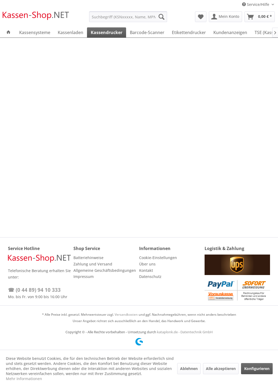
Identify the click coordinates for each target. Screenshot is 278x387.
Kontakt (146, 270)
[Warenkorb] (259, 16)
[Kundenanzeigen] (230, 32)
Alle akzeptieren (221, 368)
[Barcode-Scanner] (147, 32)
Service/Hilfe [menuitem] (256, 4)
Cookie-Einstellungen (158, 257)
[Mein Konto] (225, 16)
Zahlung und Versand (92, 264)
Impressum (83, 276)
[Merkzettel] (200, 16)
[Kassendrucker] (106, 32)
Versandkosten (126, 314)
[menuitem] (128, 16)
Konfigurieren (256, 368)
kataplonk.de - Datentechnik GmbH (185, 332)
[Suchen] (161, 16)
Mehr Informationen (24, 378)
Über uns (147, 264)
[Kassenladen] (70, 32)
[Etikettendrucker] (189, 32)
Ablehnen (189, 368)
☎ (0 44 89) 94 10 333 (34, 289)
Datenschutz (150, 276)
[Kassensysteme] (34, 32)
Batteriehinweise (88, 257)
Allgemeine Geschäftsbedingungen (104, 270)
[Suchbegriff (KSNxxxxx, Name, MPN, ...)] (128, 16)
